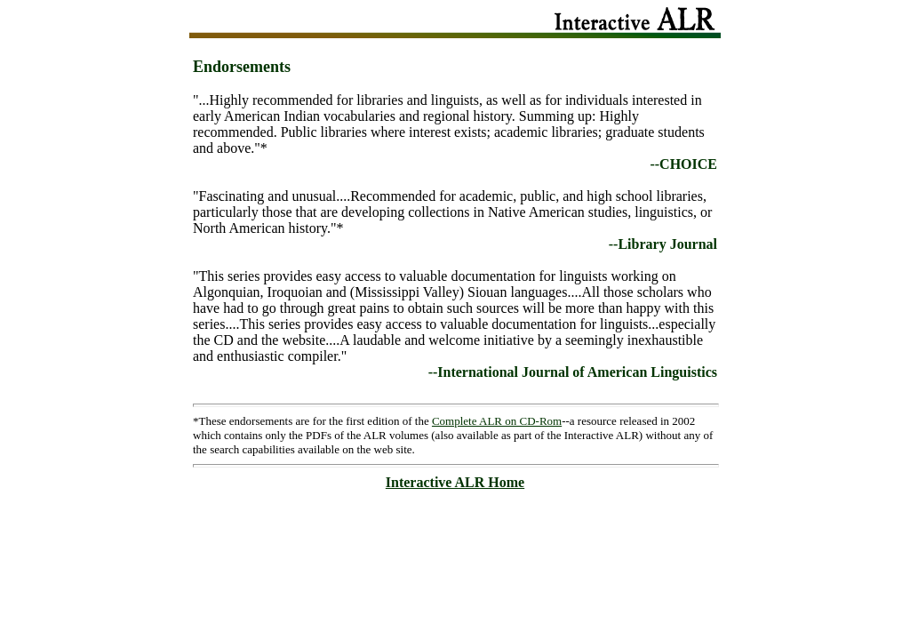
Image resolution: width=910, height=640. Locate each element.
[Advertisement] (455, 537)
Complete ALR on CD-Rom (497, 421)
